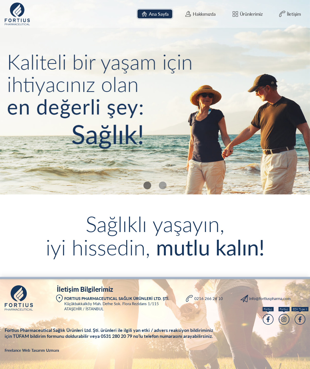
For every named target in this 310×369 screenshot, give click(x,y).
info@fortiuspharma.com (269, 298)
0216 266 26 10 (208, 298)
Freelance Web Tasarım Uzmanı (32, 350)
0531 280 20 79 (116, 336)
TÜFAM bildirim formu (36, 336)
